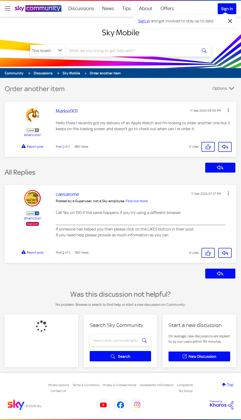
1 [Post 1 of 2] (63, 146)
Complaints (185, 385)
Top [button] (230, 384)
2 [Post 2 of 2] (63, 252)
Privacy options (58, 385)
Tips (126, 8)
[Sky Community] (38, 8)
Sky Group (186, 391)
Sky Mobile (120, 32)
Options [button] (220, 88)
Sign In (227, 8)
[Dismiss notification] (230, 21)
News (108, 8)
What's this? (32, 135)
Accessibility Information (157, 385)
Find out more (137, 201)
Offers (167, 8)
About (146, 8)
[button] (228, 110)
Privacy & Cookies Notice (119, 385)
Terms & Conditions (86, 385)
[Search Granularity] (47, 51)
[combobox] (130, 51)
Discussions (81, 8)
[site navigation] (7, 8)
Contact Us (58, 391)
